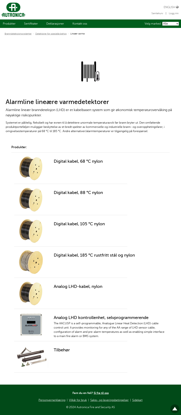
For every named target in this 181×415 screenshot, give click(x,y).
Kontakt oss (79, 23)
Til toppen (174, 407)
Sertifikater (31, 23)
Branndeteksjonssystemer (18, 34)
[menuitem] (9, 23)
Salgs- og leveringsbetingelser (109, 400)
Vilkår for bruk (78, 400)
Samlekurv (157, 13)
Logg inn (174, 13)
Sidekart (137, 400)
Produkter (9, 23)
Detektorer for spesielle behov (51, 34)
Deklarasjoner (55, 23)
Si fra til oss (101, 393)
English (171, 7)
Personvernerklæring (52, 400)
